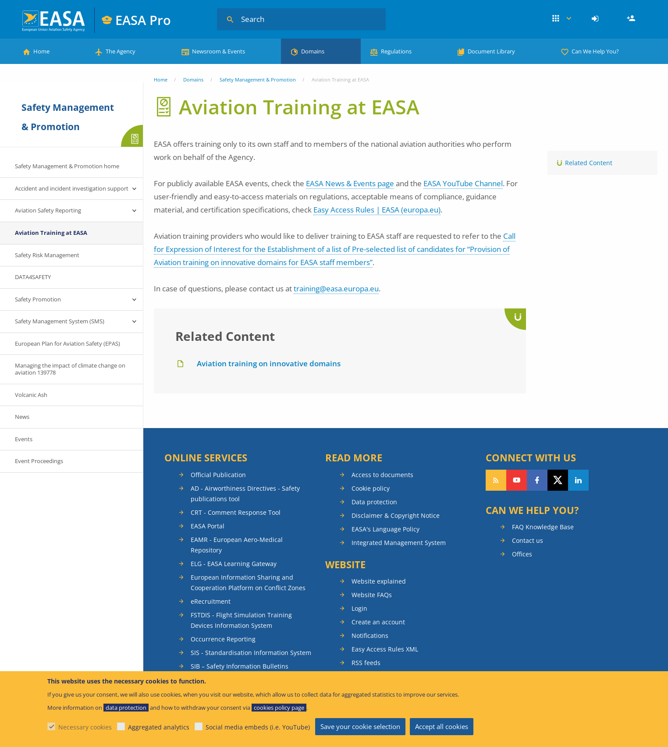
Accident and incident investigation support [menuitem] (71, 188)
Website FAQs (372, 595)
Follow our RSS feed (496, 480)
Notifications (370, 635)
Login (596, 18)
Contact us (527, 540)
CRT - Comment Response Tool (236, 512)
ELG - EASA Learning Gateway (234, 563)
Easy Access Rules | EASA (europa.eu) (377, 210)
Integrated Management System (399, 542)
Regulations (396, 51)
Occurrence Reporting (223, 639)
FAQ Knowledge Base (543, 527)
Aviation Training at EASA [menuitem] (51, 233)
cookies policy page (279, 708)
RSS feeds (366, 662)
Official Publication (218, 475)
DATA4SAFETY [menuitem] (33, 277)
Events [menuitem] (23, 439)
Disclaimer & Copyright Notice (396, 515)
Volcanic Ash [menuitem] (31, 395)
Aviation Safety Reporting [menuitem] (48, 210)
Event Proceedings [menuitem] (39, 461)
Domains (312, 51)
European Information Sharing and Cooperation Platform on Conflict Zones (248, 582)
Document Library (491, 51)
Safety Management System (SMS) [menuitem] (59, 321)
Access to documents (382, 475)
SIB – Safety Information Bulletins (239, 666)
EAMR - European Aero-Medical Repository (237, 544)
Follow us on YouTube (516, 480)
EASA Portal (207, 526)
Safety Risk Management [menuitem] (47, 255)
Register (632, 18)
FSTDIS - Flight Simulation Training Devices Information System (241, 620)
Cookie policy (371, 488)
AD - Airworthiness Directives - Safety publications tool (245, 493)
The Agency (120, 51)
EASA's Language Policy (385, 529)
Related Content (588, 163)
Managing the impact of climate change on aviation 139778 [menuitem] (70, 368)
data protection (126, 708)
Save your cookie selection (360, 726)
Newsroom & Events (218, 51)
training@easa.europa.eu (336, 288)
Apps (561, 18)
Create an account (378, 622)
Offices (522, 554)
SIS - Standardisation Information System (251, 652)
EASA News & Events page (350, 183)
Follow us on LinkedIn (578, 480)
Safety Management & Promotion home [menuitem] (67, 166)
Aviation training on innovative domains (269, 363)
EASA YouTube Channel (463, 183)
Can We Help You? (595, 51)
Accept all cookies (441, 726)
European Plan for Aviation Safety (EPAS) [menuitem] (67, 343)
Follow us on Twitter (557, 480)
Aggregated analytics (158, 727)
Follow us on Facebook (537, 480)
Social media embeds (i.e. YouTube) (258, 727)
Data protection (374, 502)
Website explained (379, 581)
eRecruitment (211, 601)
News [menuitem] (22, 417)
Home (41, 51)
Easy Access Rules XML (385, 649)
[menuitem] (596, 18)
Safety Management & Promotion (258, 79)
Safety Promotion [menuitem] (38, 299)
